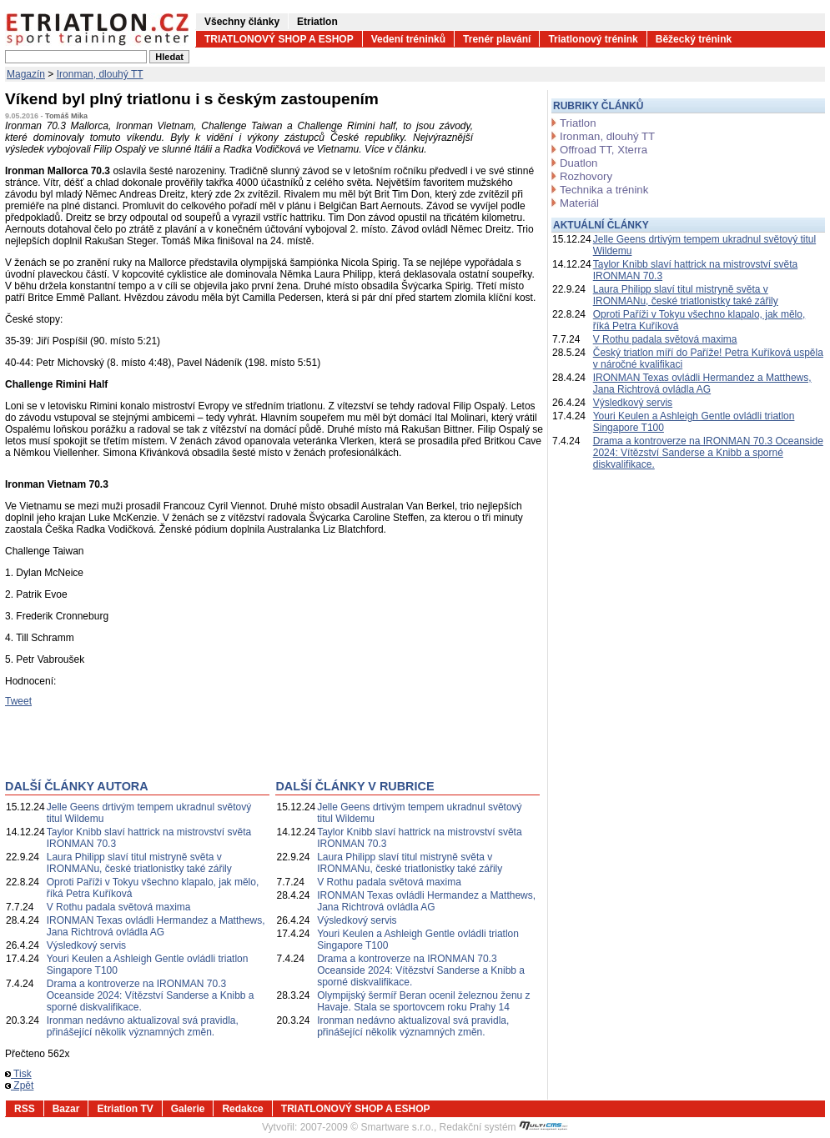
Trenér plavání (497, 39)
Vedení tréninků (408, 39)
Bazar (66, 1109)
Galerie (188, 1109)
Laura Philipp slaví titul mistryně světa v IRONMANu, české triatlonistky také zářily (139, 863)
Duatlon (578, 163)
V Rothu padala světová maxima (119, 907)
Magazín (26, 74)
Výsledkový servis (86, 945)
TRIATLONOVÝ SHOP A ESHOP (279, 39)
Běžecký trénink (694, 39)
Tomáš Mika (66, 116)
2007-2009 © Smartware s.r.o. (367, 1127)
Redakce (242, 1109)
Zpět (19, 1085)
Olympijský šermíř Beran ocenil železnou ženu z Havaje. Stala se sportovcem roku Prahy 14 (423, 1001)
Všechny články (241, 22)
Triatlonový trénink (592, 39)
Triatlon (578, 123)
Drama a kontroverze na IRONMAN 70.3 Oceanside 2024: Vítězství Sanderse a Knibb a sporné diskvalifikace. (150, 995)
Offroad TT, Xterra (603, 149)
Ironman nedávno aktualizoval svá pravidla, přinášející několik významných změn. (143, 1026)
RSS (24, 1109)
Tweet (18, 701)
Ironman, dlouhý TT (100, 74)
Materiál (579, 203)
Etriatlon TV (125, 1109)
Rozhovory (586, 176)
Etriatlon (317, 22)
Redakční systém (504, 1127)
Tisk (18, 1074)
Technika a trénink (604, 189)
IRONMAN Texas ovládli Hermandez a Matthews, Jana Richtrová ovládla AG (156, 926)
